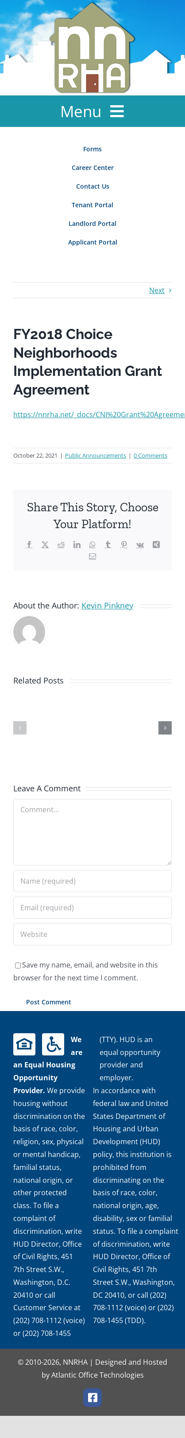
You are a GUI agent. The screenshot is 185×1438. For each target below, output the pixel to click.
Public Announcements (95, 455)
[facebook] (92, 1397)
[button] (20, 728)
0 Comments (150, 455)
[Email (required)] (92, 908)
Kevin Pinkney (107, 605)
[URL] (92, 934)
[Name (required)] (92, 881)
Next (157, 290)
